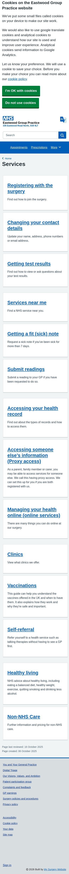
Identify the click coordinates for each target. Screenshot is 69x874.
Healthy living (22, 672)
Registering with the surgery (30, 188)
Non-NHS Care (23, 716)
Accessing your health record (32, 411)
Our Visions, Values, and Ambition (21, 776)
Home (8, 158)
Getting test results (29, 263)
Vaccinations (22, 585)
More (56, 147)
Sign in (7, 865)
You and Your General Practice (20, 764)
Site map (8, 834)
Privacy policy (10, 804)
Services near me (26, 302)
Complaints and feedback (17, 787)
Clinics (15, 554)
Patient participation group (17, 781)
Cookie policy (10, 823)
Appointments (19, 147)
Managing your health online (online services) (33, 512)
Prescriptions (39, 147)
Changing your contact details (33, 225)
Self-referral (20, 629)
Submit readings (26, 369)
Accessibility (9, 817)
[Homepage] (31, 120)
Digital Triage (10, 770)
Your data (8, 829)
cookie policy (17, 79)
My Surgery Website (55, 869)
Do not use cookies (20, 102)
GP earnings (10, 793)
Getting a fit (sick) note (33, 333)
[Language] (63, 119)
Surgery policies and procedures (20, 798)
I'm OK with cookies (21, 90)
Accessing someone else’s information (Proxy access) (30, 455)
